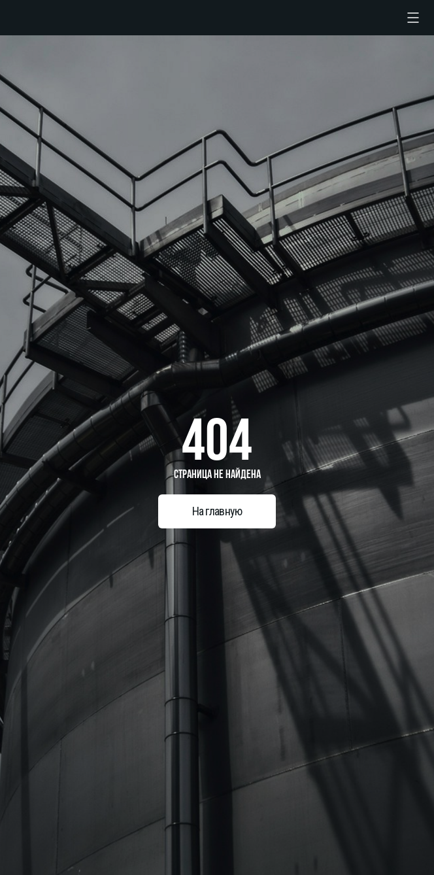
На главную (217, 511)
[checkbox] (413, 18)
